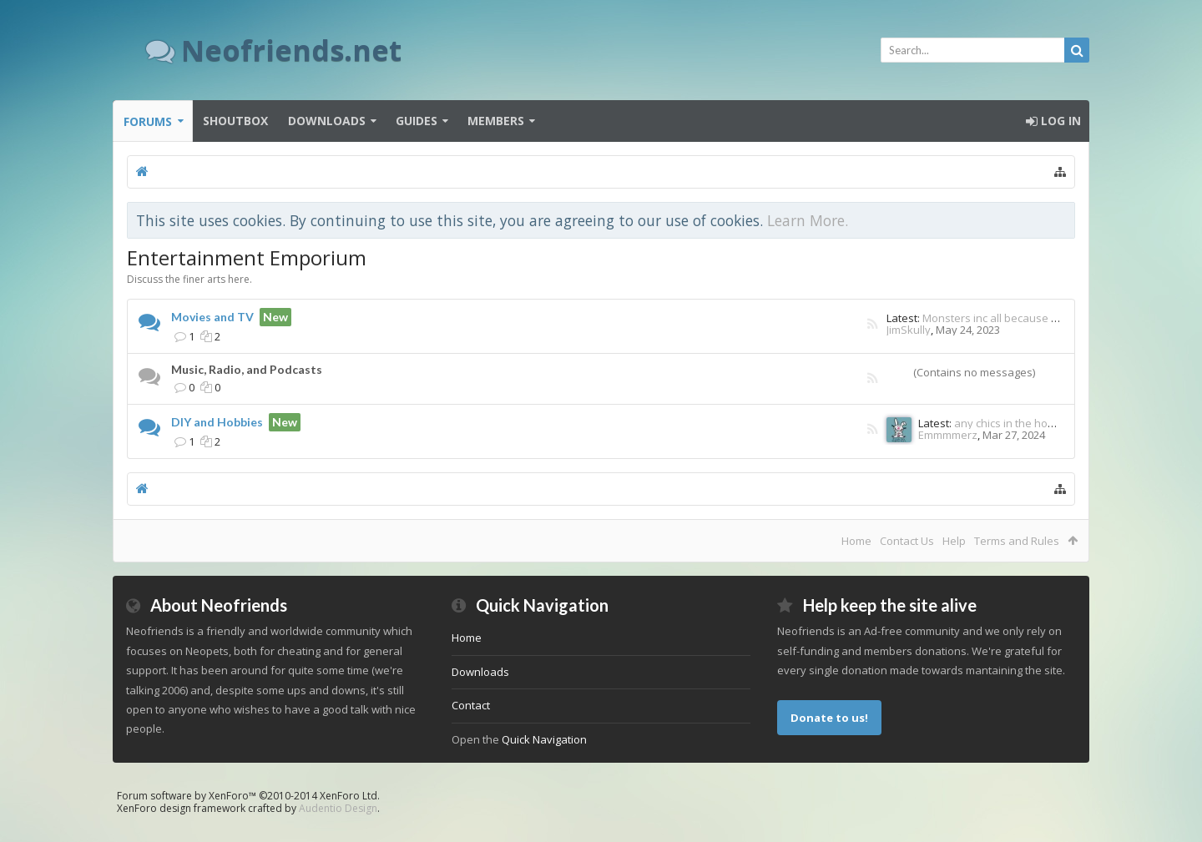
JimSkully (908, 329)
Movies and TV (212, 317)
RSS (872, 325)
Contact (471, 705)
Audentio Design (338, 808)
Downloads (327, 121)
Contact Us (907, 540)
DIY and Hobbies (217, 422)
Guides (416, 121)
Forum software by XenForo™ (248, 796)
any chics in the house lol (1017, 423)
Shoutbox (235, 121)
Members (495, 121)
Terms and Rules (1016, 540)
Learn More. (807, 220)
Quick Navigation (544, 739)
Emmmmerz (947, 434)
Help (954, 540)
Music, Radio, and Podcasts (246, 369)
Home (856, 540)
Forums (148, 121)
